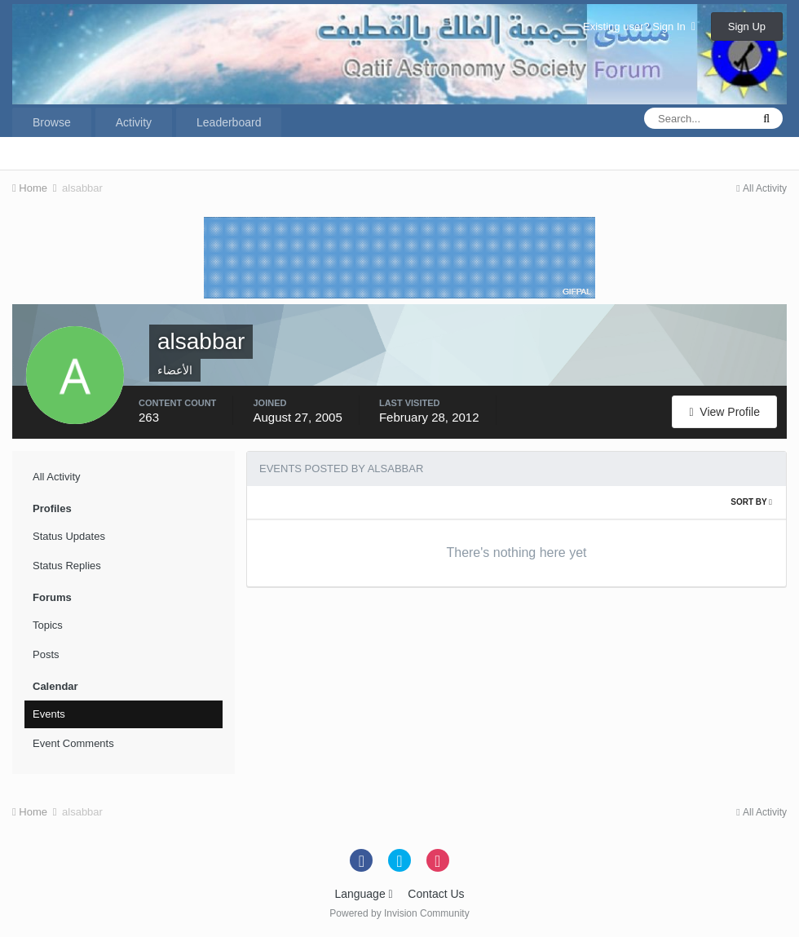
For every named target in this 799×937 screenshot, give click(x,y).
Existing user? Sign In (639, 26)
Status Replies (67, 565)
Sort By (751, 501)
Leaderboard (228, 122)
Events (49, 714)
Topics (48, 625)
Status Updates (69, 536)
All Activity (57, 477)
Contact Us (436, 893)
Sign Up (747, 26)
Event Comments (73, 743)
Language (363, 893)
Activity (134, 122)
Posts (46, 654)
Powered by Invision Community (399, 913)
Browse (52, 122)
